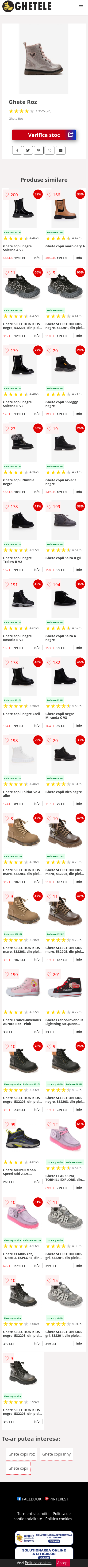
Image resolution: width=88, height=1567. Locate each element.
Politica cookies (58, 1518)
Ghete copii (18, 1468)
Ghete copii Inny (56, 1454)
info (37, 258)
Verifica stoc (52, 135)
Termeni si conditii (33, 1513)
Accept (63, 1562)
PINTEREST (56, 1499)
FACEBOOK (29, 1499)
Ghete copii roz (21, 1454)
